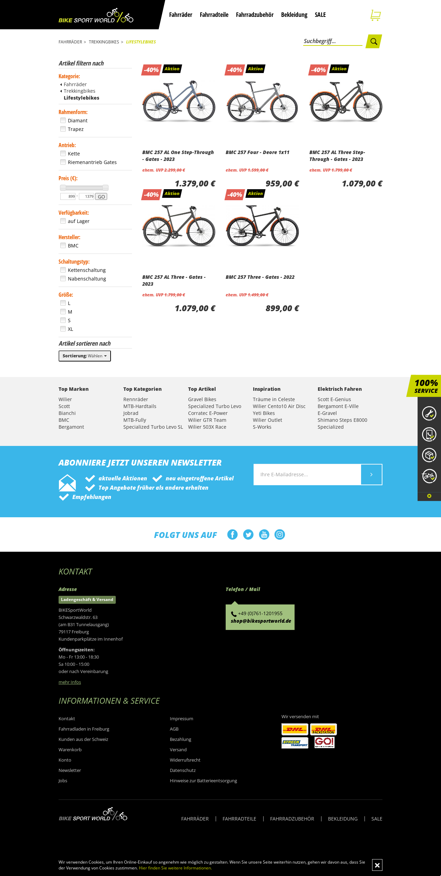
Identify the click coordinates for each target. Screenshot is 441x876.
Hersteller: (69, 237)
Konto (65, 760)
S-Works (262, 427)
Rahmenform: (73, 112)
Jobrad (131, 413)
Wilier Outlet (267, 420)
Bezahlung (180, 739)
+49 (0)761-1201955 (260, 613)
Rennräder (135, 399)
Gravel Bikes (202, 399)
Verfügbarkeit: (74, 213)
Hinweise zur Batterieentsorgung (203, 780)
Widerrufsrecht (185, 760)
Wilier (65, 399)
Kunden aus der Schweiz (83, 739)
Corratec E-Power (208, 413)
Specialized (331, 427)
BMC (64, 420)
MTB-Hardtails (139, 406)
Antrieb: (67, 145)
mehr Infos (70, 682)
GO (101, 196)
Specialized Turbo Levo (214, 406)
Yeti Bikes (264, 413)
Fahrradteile (214, 14)
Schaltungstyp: (74, 261)
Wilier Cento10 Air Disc (279, 406)
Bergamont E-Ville (338, 406)
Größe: (66, 295)
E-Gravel (327, 413)
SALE (320, 14)
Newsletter (70, 770)
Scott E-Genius (334, 399)
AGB (174, 729)
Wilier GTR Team (207, 420)
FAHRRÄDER (195, 818)
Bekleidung (294, 14)
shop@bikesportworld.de (261, 621)
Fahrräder (180, 14)
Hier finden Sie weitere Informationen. (175, 868)
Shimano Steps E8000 (342, 420)
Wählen (85, 356)
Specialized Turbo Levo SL (153, 427)
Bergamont (71, 427)
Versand (178, 749)
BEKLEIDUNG (343, 818)
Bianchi (67, 413)
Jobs (63, 780)
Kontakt (67, 718)
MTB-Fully (134, 420)
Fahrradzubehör (255, 14)
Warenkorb (70, 749)
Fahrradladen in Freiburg (84, 729)
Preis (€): (68, 178)
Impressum (181, 718)
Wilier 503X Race (207, 427)
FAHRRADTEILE (239, 818)
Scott (64, 406)
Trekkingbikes (77, 91)
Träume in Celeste (274, 399)
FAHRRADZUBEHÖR (292, 818)
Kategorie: (69, 76)
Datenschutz (183, 770)
